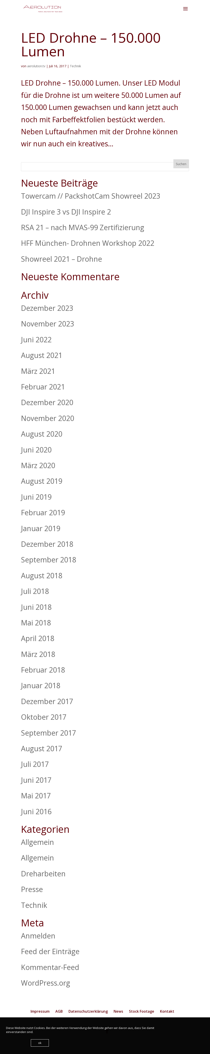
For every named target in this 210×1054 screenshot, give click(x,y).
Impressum (40, 1011)
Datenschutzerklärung (88, 1011)
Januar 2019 (40, 528)
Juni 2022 (36, 339)
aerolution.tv (36, 66)
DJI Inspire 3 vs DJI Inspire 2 (66, 212)
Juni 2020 (36, 449)
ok (40, 1043)
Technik (75, 66)
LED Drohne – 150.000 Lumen (91, 44)
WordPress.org (45, 983)
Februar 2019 (43, 512)
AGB (59, 1011)
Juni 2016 (36, 811)
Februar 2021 (43, 386)
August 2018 (41, 575)
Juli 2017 (35, 764)
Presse (32, 889)
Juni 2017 (36, 780)
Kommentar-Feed (50, 967)
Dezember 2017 (47, 701)
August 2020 (41, 434)
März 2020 (38, 465)
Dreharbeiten (43, 873)
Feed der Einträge (50, 951)
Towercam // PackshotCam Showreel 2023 (90, 196)
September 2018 (48, 559)
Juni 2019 (36, 497)
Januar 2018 (40, 685)
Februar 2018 (43, 670)
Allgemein (37, 842)
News (118, 1011)
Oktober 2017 (44, 717)
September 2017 (48, 733)
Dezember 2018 (47, 544)
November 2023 (47, 323)
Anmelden (38, 935)
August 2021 (41, 355)
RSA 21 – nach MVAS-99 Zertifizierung (82, 227)
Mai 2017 (36, 795)
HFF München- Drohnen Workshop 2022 (87, 243)
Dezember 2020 (47, 402)
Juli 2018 (35, 591)
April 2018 (37, 638)
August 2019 (41, 481)
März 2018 (38, 654)
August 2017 (41, 748)
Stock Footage (141, 1011)
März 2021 (38, 371)
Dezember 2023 (47, 308)
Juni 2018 (36, 607)
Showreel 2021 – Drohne (61, 259)
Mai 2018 (36, 622)
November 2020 (47, 418)
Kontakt (167, 1011)
